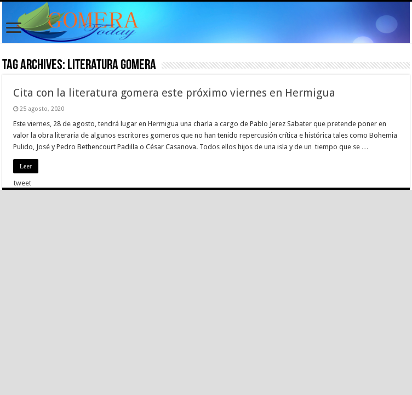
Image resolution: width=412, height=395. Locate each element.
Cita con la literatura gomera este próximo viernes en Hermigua (174, 92)
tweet (22, 183)
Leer (26, 166)
